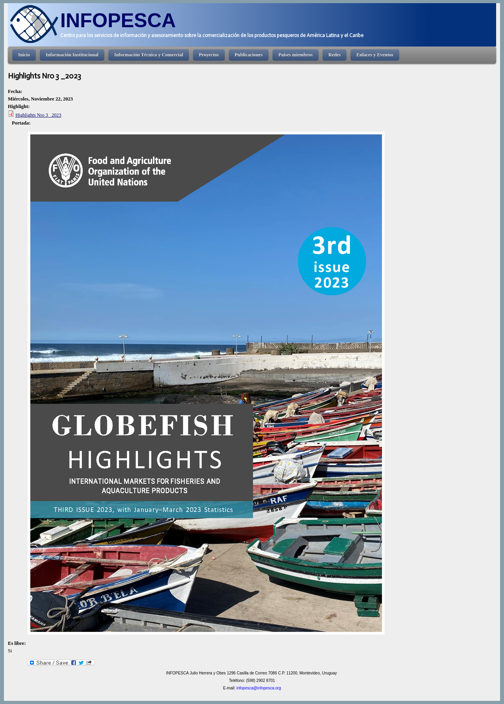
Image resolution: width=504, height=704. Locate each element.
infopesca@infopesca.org (258, 688)
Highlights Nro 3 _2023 (38, 115)
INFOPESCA (118, 20)
